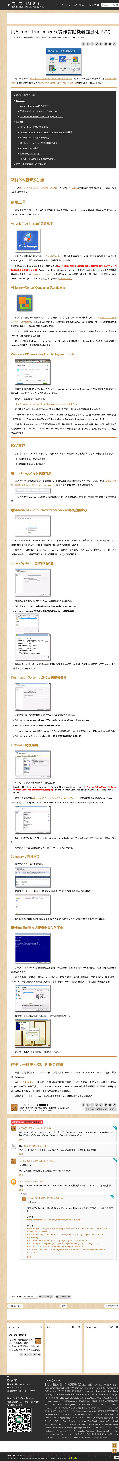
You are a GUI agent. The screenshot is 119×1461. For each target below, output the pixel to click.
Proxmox (100, 1391)
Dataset (106, 1414)
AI (101, 1414)
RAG (83, 1414)
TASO (21, 1181)
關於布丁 (90, 1109)
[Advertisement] (59, 1446)
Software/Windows (53, 1401)
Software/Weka (103, 1394)
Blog (92, 1427)
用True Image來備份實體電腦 (34, 127)
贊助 (112, 1109)
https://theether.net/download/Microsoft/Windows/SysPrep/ (56, 1219)
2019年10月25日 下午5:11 (36, 1181)
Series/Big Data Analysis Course (80, 1411)
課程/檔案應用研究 (96, 1434)
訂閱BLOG (102, 1109)
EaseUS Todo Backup (27, 1082)
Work (64, 1427)
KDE (111, 1427)
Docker (89, 1408)
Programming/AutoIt (71, 1414)
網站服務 (83, 1401)
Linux (97, 1387)
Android (91, 1391)
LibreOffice (85, 1424)
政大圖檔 (87, 1384)
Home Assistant (55, 1414)
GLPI (116, 1434)
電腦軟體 (37, 37)
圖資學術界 (66, 1418)
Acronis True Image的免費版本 (34, 106)
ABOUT (82, 5)
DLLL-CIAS (64, 1398)
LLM (116, 1418)
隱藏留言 (37, 1122)
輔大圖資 (59, 1384)
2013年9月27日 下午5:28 (43, 1161)
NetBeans (99, 1424)
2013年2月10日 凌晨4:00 (43, 1128)
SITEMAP (73, 5)
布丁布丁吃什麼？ (26, 3)
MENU (92, 5)
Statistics (104, 1408)
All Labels (58, 1380)
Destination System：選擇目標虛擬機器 (39, 143)
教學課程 (80, 1434)
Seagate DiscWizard (41, 274)
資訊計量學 (57, 1411)
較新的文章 (15, 1306)
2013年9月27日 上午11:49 (35, 1146)
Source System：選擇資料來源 (34, 137)
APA (88, 1427)
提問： (14, 1387)
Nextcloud (49, 1431)
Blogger (114, 1384)
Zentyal (70, 1427)
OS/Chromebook (52, 1437)
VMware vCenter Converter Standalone (58, 82)
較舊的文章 (112, 1306)
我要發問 (28, 1122)
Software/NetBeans (53, 1427)
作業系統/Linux (79, 1427)
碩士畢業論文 (79, 1391)
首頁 (64, 1306)
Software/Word (92, 1418)
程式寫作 (66, 1391)
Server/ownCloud (52, 1434)
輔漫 (110, 1434)
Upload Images (45, 1296)
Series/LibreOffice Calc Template (61, 1421)
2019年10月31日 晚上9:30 (52, 1198)
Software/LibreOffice (87, 1404)
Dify (78, 1424)
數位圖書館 (104, 1437)
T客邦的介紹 (65, 278)
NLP (92, 1424)
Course (91, 1394)
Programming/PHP (52, 1408)
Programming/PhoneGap (84, 1431)
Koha (115, 1427)
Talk (116, 1387)
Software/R (104, 1421)
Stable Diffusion (67, 1434)
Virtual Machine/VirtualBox (51, 37)
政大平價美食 (94, 1437)
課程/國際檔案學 (106, 1418)
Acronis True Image (55, 256)
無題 (96, 1411)
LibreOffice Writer (109, 1404)
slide (89, 1401)
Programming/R (92, 1414)
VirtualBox (66, 37)
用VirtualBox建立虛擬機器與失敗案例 (37, 159)
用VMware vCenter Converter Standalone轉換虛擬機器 (46, 132)
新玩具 (114, 1398)
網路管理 (79, 1387)
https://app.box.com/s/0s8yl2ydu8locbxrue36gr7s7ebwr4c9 (55, 1246)
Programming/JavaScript (57, 1387)
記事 (103, 1387)
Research (114, 1414)
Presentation (71, 1394)
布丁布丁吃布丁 (27, 1104)
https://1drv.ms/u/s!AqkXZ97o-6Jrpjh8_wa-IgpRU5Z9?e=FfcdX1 (57, 1240)
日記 (48, 1384)
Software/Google (110, 1424)
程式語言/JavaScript (70, 1401)
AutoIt (74, 1418)
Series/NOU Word (67, 1437)
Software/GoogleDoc (67, 1404)
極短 (74, 1424)
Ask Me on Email (64, 1297)
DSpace (109, 1387)
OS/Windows (75, 1398)
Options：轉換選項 (29, 148)
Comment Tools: (17, 1297)
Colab (101, 1427)
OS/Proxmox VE (53, 1391)
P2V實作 (20, 121)
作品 (72, 1387)
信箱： (18, 1384)
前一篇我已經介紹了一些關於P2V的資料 (38, 188)
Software (48, 1418)
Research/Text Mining (107, 1431)
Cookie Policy (73, 1458)
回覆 (21, 1139)
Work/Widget (103, 1398)
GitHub (72, 1408)
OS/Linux (83, 1394)
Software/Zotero (89, 1398)
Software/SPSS (81, 1437)
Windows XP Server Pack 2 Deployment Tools (41, 116)
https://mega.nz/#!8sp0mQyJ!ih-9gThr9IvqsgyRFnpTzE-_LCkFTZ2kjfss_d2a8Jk (63, 1243)
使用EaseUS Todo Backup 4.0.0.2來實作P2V (51, 78)
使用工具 (20, 100)
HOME (63, 5)
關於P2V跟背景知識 (25, 95)
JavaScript (89, 1387)
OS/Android (58, 1394)
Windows (57, 1418)
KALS (106, 1427)
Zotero (109, 1391)
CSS (96, 1427)
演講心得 (96, 1408)
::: (58, 5)
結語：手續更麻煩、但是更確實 (31, 164)
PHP (64, 1411)
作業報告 (65, 1408)
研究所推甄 (80, 1408)
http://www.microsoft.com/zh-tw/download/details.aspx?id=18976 (46, 404)
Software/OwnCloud (88, 1421)
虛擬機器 (29, 37)
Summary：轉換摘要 (30, 153)
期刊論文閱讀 (101, 1384)
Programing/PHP (64, 1431)
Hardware (81, 1418)
